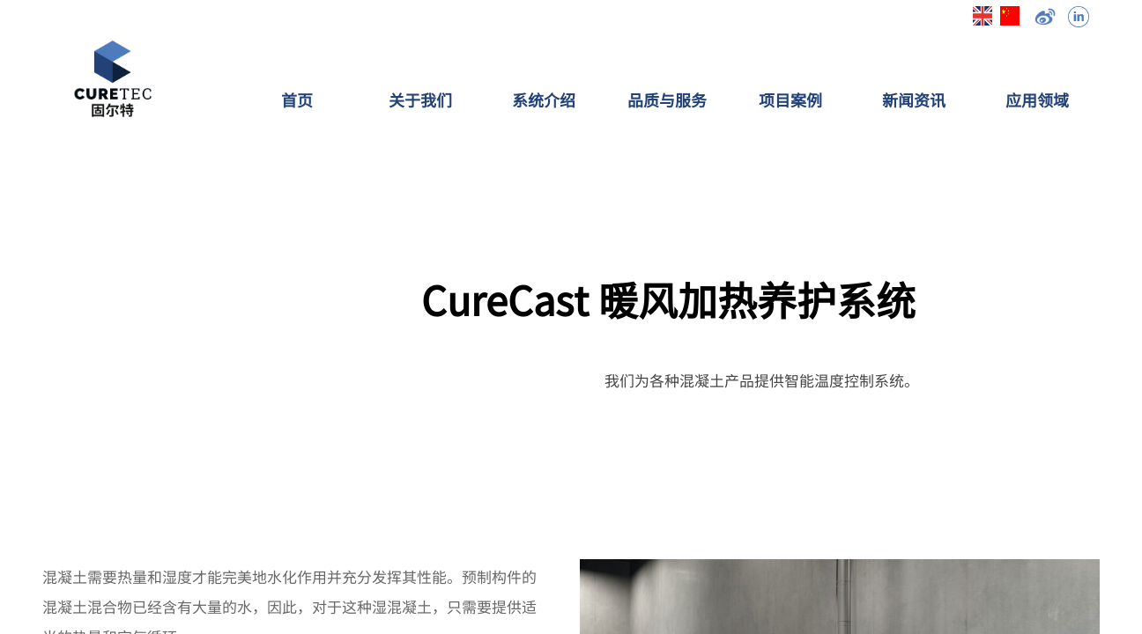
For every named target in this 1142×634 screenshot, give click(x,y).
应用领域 (1037, 99)
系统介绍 (543, 99)
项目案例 (790, 99)
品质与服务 (667, 99)
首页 (297, 99)
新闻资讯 (913, 99)
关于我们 (420, 99)
